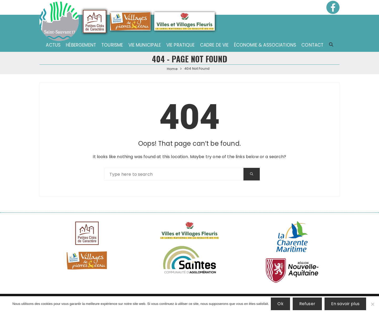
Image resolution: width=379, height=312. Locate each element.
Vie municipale (144, 45)
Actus (53, 45)
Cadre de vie (214, 45)
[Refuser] (372, 304)
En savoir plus (346, 304)
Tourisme (112, 45)
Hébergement (81, 45)
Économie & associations (265, 45)
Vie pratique (180, 45)
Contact (312, 45)
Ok (281, 304)
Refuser (308, 304)
